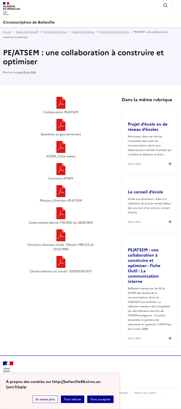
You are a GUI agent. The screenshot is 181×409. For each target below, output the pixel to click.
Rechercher (165, 5)
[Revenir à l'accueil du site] (8, 368)
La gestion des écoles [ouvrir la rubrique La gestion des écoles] (83, 32)
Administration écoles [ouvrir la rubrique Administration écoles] (55, 32)
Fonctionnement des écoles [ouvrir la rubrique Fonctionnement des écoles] (114, 32)
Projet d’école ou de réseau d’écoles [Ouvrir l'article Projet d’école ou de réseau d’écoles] (148, 127)
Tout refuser (72, 399)
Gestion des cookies (145, 393)
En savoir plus (45, 399)
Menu (176, 5)
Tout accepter (100, 399)
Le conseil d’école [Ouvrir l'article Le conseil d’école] (145, 192)
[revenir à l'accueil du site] (90, 22)
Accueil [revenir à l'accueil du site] (7, 32)
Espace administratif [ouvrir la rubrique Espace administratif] (27, 32)
